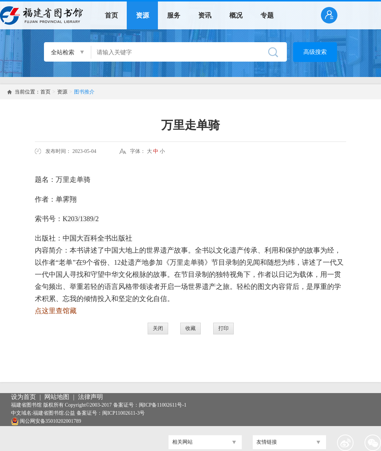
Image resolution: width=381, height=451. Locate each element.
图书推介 (84, 92)
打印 (223, 328)
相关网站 (182, 442)
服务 (173, 15)
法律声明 (90, 396)
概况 (236, 15)
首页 (111, 15)
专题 (267, 15)
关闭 (158, 328)
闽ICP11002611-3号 (123, 413)
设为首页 (23, 396)
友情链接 (266, 442)
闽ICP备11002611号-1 (162, 405)
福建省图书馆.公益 (54, 413)
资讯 (204, 15)
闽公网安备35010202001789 (50, 421)
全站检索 (62, 52)
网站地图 (56, 396)
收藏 (190, 328)
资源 (142, 15)
